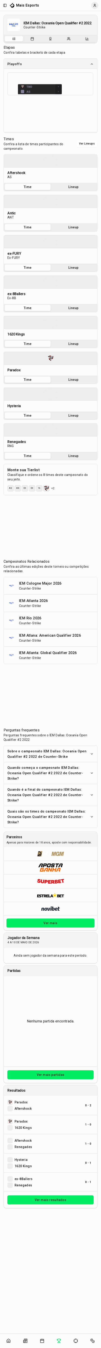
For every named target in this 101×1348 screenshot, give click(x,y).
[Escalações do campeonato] (69, 39)
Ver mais (50, 923)
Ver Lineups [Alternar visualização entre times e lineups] (87, 143)
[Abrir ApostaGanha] (50, 867)
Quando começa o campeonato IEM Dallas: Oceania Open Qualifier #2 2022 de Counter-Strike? (50, 773)
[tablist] (50, 39)
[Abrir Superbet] (50, 881)
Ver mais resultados (51, 1200)
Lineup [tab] (73, 187)
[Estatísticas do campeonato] (87, 39)
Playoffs (50, 64)
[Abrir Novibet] (50, 909)
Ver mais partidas (50, 1075)
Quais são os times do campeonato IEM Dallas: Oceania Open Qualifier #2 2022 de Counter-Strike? (50, 816)
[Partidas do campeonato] (32, 39)
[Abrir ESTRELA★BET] (50, 895)
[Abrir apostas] (92, 1341)
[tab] (14, 38)
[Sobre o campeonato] (14, 39)
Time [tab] (28, 187)
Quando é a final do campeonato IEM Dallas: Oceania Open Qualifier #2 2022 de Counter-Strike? (50, 795)
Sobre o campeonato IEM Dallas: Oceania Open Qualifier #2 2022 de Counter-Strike (50, 754)
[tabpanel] (50, 169)
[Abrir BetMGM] (50, 854)
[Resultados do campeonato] (50, 39)
